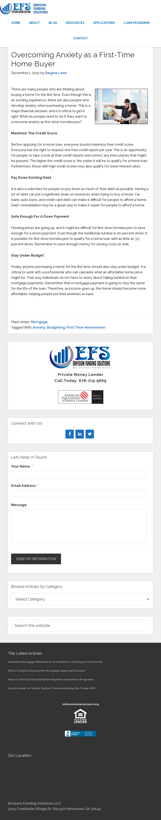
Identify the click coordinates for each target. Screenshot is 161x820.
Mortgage (39, 322)
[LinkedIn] (79, 434)
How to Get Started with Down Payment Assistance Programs (50, 679)
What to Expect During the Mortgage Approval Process (46, 670)
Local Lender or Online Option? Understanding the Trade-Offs (51, 688)
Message (19, 505)
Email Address (25, 486)
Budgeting (56, 327)
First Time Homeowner (86, 327)
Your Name (22, 466)
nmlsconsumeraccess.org (80, 704)
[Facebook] (69, 434)
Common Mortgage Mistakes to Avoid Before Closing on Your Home (55, 661)
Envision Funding (80, 9)
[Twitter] (90, 434)
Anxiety (39, 327)
